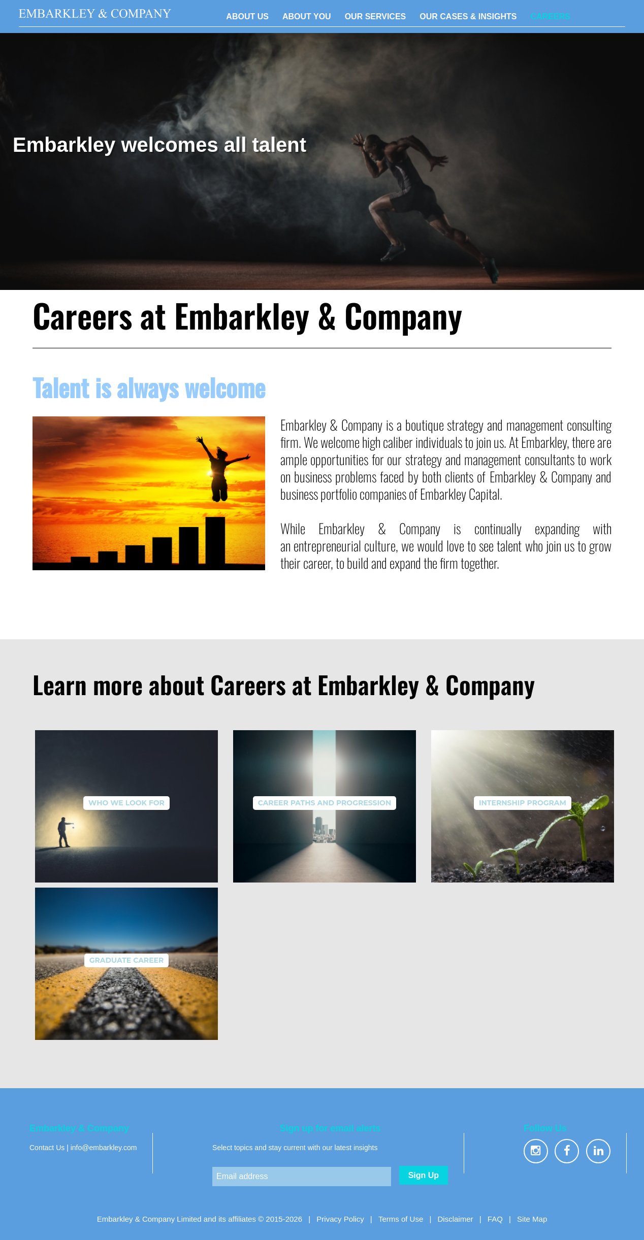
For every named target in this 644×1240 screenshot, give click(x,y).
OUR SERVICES (375, 16)
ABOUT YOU (306, 16)
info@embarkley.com (104, 1148)
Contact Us (47, 1148)
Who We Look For (126, 802)
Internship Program (522, 802)
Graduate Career (126, 960)
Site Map (532, 1219)
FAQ (495, 1219)
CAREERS (550, 16)
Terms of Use (400, 1219)
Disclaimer (455, 1219)
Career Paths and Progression (325, 802)
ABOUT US (247, 16)
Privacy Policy (340, 1219)
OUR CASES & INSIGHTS (468, 16)
